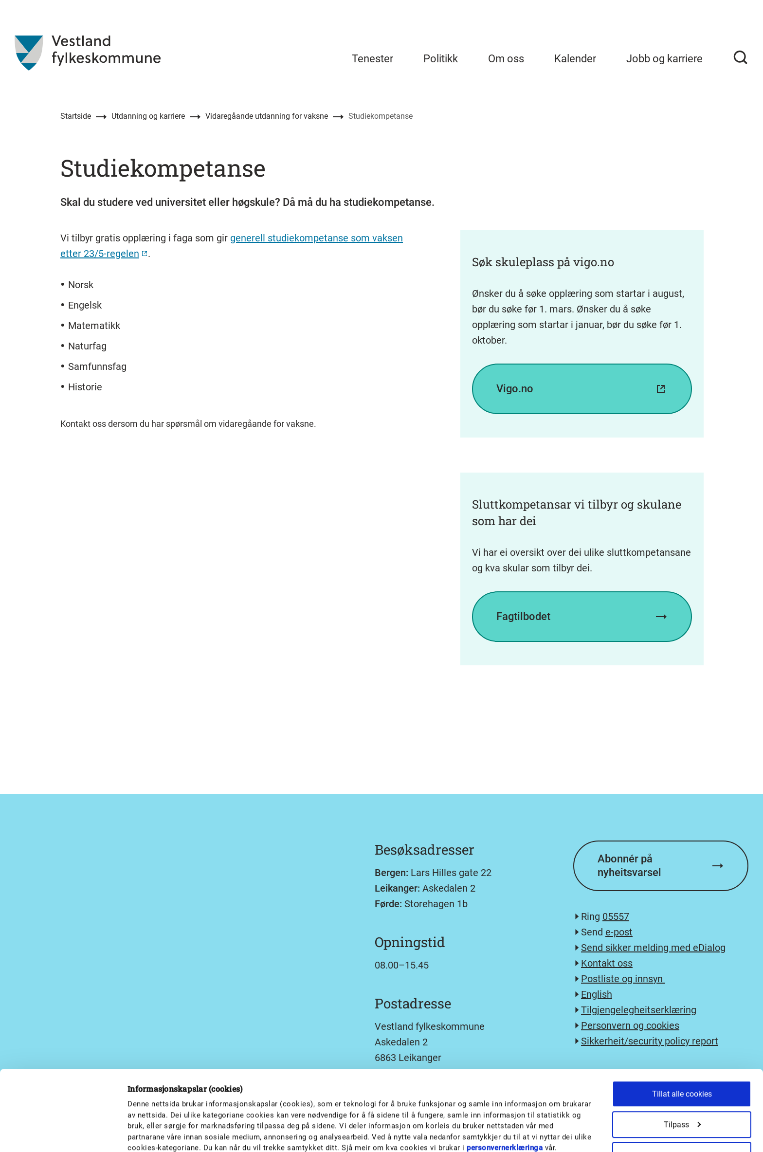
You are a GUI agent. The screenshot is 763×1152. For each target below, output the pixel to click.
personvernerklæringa (505, 1089)
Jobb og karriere (664, 59)
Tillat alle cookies (682, 1035)
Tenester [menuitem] (372, 59)
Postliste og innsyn (623, 979)
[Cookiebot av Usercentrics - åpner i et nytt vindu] (63, 1133)
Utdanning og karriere (148, 116)
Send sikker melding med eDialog (653, 947)
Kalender (575, 59)
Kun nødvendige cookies (682, 1127)
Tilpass (682, 1065)
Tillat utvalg (681, 1096)
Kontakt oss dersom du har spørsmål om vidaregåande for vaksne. (188, 424)
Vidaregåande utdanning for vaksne (266, 116)
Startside (75, 116)
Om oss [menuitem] (506, 59)
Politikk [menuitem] (440, 59)
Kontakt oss (607, 963)
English (596, 994)
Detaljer (507, 1120)
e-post (619, 932)
